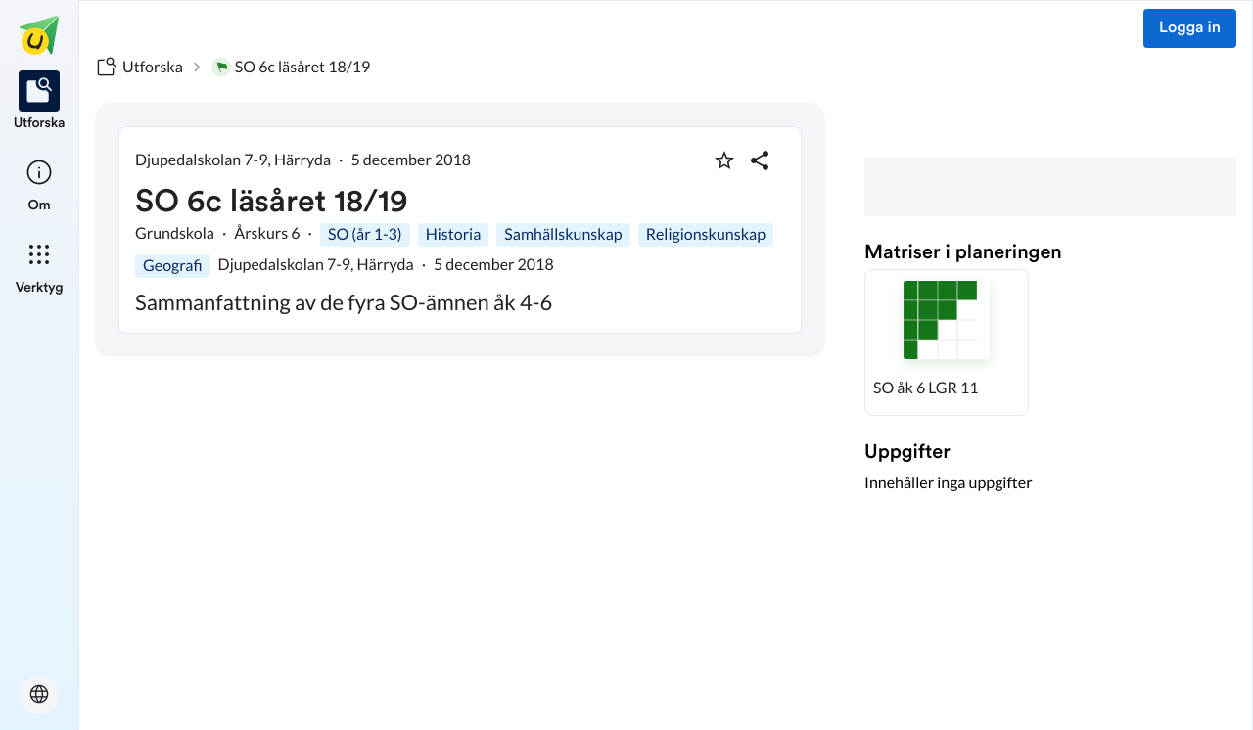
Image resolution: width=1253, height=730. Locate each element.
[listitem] (40, 101)
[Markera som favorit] (724, 160)
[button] (946, 342)
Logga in (1190, 28)
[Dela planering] (759, 160)
